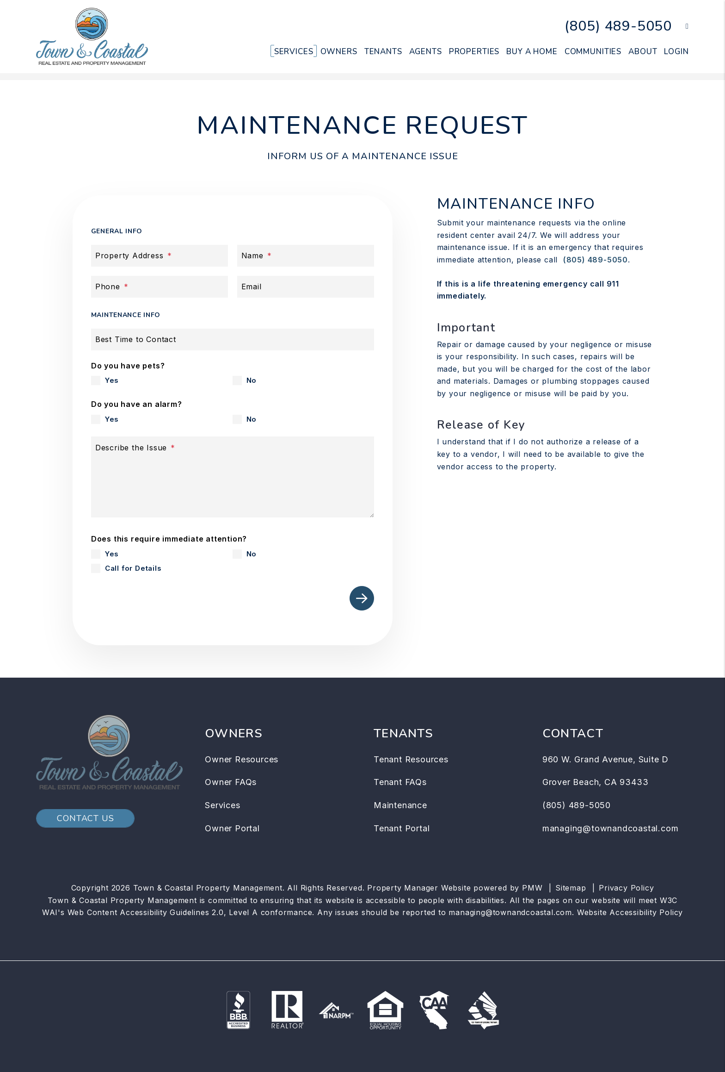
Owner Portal (232, 828)
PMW (532, 887)
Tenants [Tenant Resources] (383, 51)
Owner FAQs (231, 782)
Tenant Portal (402, 828)
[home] (92, 36)
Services (222, 805)
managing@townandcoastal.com (610, 828)
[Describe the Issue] (232, 476)
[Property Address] (159, 256)
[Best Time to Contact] (232, 339)
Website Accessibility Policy (630, 912)
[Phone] (159, 287)
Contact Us (85, 818)
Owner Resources (241, 759)
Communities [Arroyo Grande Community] (593, 51)
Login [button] (676, 51)
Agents (425, 51)
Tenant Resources (411, 759)
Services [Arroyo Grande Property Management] (293, 51)
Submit (362, 598)
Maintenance (400, 805)
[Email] (305, 287)
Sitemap (570, 887)
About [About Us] (642, 51)
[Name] (305, 256)
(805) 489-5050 (618, 26)
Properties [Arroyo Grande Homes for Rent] (474, 51)
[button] (680, 26)
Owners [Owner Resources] (338, 51)
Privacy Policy (626, 887)
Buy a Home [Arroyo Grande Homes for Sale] (532, 51)
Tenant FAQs (400, 782)
